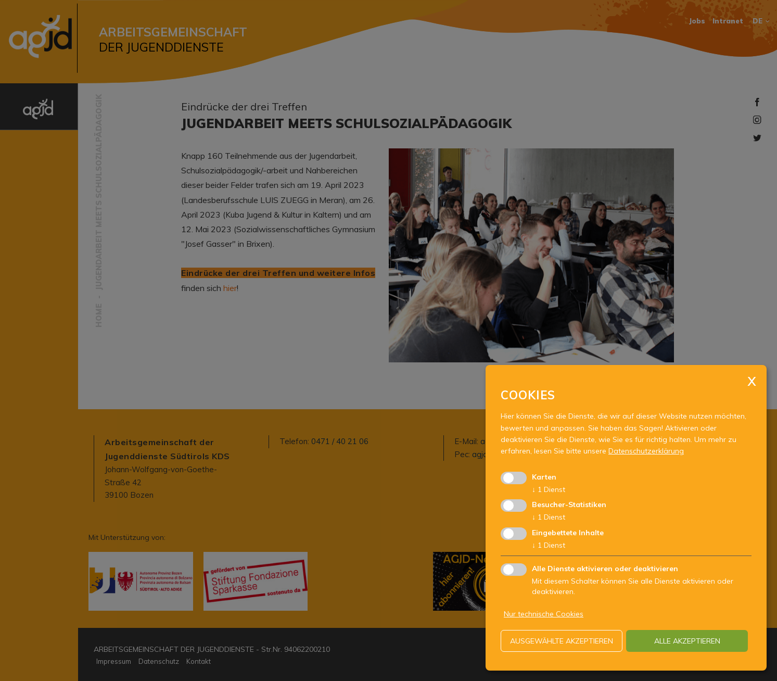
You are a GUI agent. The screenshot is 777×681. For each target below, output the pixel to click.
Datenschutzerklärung (646, 451)
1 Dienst (548, 489)
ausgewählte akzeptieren (561, 641)
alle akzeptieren (687, 641)
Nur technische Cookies (543, 614)
